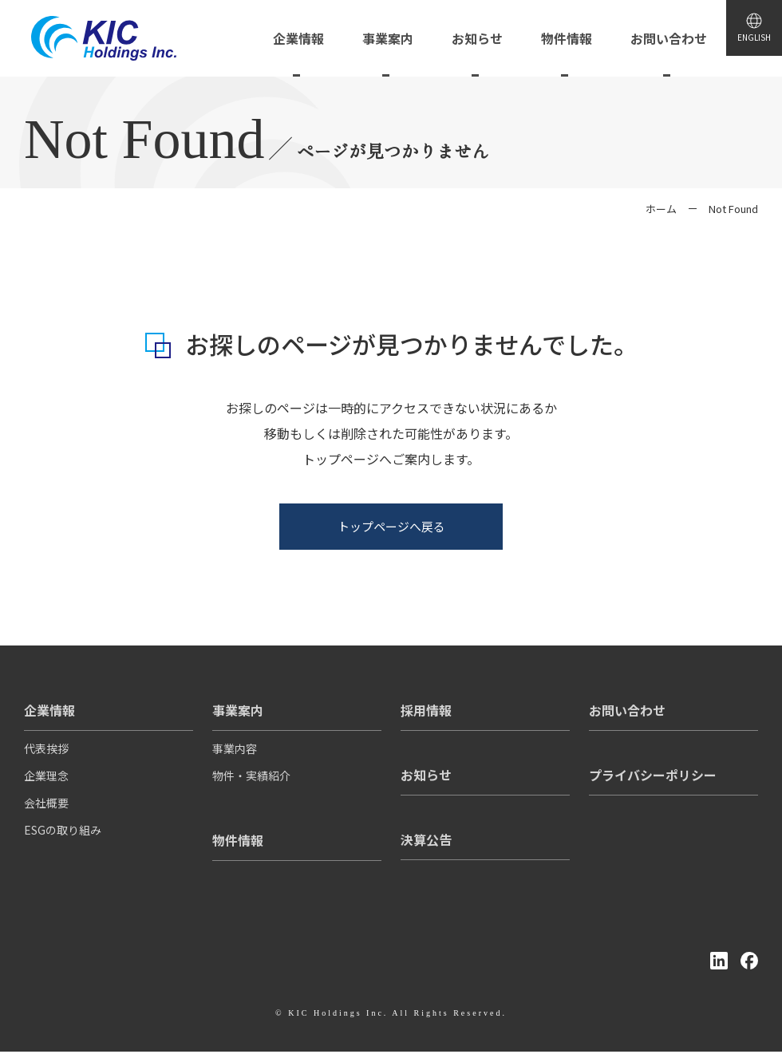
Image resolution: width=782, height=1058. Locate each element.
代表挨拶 (46, 755)
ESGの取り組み (62, 836)
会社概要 (46, 809)
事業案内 (237, 709)
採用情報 (426, 709)
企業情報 (49, 709)
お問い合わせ (627, 709)
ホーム (661, 208)
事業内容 (234, 755)
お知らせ (426, 774)
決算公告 (426, 838)
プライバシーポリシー (653, 774)
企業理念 (46, 782)
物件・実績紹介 (251, 782)
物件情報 (237, 839)
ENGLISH (743, 47)
